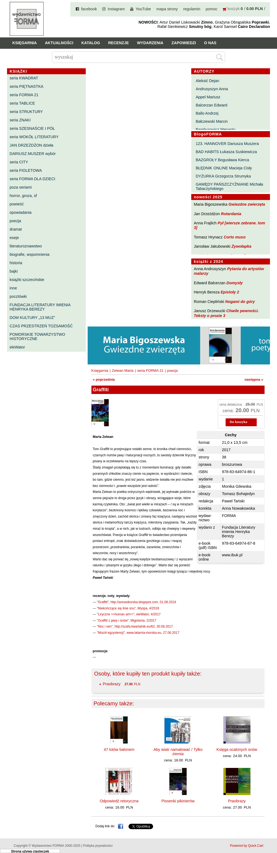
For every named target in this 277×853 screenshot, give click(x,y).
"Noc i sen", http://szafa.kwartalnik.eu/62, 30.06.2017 (135, 626)
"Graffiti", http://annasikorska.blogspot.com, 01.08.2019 (136, 602)
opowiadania (21, 212)
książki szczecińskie (27, 279)
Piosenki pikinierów (177, 801)
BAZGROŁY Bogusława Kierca (222, 160)
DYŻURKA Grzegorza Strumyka (223, 176)
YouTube (143, 9)
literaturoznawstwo (26, 246)
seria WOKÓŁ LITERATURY (34, 137)
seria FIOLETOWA (26, 170)
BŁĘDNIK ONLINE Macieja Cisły (224, 168)
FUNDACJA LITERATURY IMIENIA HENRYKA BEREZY (40, 307)
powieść (17, 204)
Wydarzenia (150, 43)
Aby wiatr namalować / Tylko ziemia (177, 751)
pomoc (211, 9)
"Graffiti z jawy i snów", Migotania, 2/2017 (126, 620)
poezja (15, 221)
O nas (210, 43)
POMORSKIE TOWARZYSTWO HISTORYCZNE (37, 336)
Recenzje (118, 43)
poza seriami (21, 187)
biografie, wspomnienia (30, 254)
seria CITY (19, 162)
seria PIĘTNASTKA (27, 86)
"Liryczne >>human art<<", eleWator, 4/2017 (129, 614)
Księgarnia (24, 43)
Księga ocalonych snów (236, 749)
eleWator (17, 347)
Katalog (90, 43)
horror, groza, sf (23, 195)
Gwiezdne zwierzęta (247, 204)
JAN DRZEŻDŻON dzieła (32, 145)
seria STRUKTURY (26, 111)
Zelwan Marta (123, 371)
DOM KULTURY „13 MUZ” (32, 317)
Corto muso (235, 237)
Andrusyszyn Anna (212, 89)
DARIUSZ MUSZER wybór (33, 153)
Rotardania (231, 214)
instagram (116, 9)
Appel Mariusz (208, 97)
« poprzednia (104, 379)
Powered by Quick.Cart (246, 846)
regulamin (191, 9)
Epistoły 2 (230, 292)
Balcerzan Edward (211, 105)
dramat (16, 229)
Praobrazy (112, 684)
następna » (254, 379)
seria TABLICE (22, 103)
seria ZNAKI (20, 120)
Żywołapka (242, 246)
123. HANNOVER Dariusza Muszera (227, 143)
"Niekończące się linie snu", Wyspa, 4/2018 (128, 608)
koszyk (234, 9)
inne (13, 288)
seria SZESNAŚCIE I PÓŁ (32, 128)
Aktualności (59, 43)
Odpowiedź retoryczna (119, 801)
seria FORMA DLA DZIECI (32, 179)
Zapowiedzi (184, 43)
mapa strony (167, 9)
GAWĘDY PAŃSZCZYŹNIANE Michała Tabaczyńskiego (229, 186)
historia (16, 263)
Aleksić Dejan (207, 81)
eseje (14, 237)
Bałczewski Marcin (211, 121)
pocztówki (18, 296)
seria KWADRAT (24, 78)
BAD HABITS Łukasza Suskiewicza (226, 152)
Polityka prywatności (98, 846)
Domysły (234, 283)
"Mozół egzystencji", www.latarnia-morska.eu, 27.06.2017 (138, 633)
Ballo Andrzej (207, 113)
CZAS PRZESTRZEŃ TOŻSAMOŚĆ (41, 326)
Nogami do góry (240, 301)
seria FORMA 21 (24, 95)
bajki (14, 271)
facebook (89, 9)
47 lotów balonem (119, 749)
